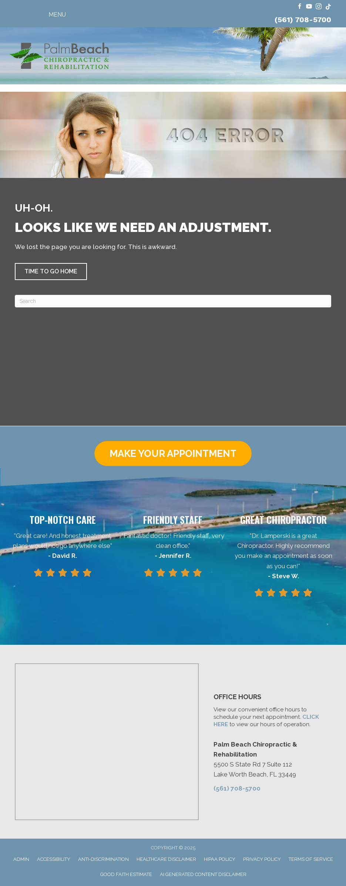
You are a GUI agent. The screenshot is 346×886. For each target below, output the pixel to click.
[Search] (173, 301)
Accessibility (53, 859)
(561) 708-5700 (303, 19)
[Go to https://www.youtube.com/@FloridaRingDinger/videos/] (309, 7)
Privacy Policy (262, 859)
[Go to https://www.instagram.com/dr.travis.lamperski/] (319, 7)
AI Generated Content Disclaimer (203, 874)
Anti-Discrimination (103, 859)
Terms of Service (311, 859)
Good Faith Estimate (126, 874)
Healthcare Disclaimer (166, 859)
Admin (21, 859)
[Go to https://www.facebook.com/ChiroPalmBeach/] (299, 7)
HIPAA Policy (219, 859)
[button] (51, 271)
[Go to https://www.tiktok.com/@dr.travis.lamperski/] (328, 7)
